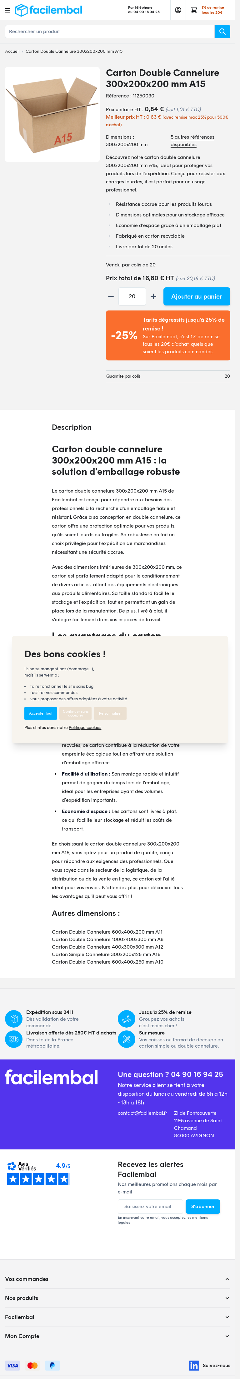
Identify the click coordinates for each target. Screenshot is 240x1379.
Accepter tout (40, 713)
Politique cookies (85, 727)
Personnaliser (110, 713)
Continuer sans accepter (75, 713)
